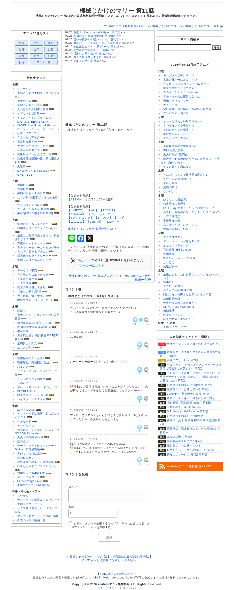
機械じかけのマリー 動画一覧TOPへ (92, 228)
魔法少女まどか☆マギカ (178, 88)
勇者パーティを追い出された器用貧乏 (191, 398)
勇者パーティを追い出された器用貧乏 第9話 (101, 43)
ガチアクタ (170, 104)
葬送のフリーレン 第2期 (32, 395)
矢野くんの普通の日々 (177, 178)
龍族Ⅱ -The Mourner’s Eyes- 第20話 (96, 32)
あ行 (22, 43)
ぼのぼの (23, 441)
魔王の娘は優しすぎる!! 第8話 (92, 57)
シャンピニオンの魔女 (31, 378)
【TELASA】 (103, 218)
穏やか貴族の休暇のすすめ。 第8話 (95, 39)
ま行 (22, 55)
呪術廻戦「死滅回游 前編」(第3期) (189, 402)
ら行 (51, 55)
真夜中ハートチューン (31, 243)
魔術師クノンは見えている (34, 154)
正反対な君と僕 (27, 141)
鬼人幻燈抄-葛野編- (175, 154)
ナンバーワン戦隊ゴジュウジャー (38, 499)
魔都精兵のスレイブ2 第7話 (184, 441)
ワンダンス (170, 191)
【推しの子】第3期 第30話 (184, 407)
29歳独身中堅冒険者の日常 (34, 327)
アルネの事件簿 (27, 278)
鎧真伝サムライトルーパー (34, 255)
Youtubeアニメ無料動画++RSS (189, 466)
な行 (36, 49)
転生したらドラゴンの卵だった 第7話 (191, 450)
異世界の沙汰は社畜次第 (32, 274)
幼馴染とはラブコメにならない (37, 228)
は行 (51, 49)
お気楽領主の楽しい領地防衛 (35, 462)
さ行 (51, 43)
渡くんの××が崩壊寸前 (177, 290)
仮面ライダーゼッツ (30, 504)
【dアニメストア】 (80, 218)
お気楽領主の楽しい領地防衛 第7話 (189, 384)
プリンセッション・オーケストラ (38, 129)
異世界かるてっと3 (175, 133)
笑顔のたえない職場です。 (180, 129)
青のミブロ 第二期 (29, 453)
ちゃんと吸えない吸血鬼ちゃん (183, 121)
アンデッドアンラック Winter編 (37, 516)
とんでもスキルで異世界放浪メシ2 (185, 174)
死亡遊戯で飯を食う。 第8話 (91, 50)
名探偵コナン (25, 457)
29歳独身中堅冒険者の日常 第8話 (94, 36)
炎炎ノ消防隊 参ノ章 (30, 437)
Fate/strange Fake (29, 481)
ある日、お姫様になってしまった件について (191, 212)
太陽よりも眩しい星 (176, 229)
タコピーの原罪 (173, 286)
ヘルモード (24, 421)
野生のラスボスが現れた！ (180, 302)
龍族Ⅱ (21, 310)
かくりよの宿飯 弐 (175, 199)
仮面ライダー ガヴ (175, 327)
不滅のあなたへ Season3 (33, 484)
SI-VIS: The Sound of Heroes (37, 125)
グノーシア (24, 88)
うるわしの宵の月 (28, 137)
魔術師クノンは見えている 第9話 (188, 389)
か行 (36, 43)
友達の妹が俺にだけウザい (180, 79)
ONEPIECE (25, 174)
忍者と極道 (170, 183)
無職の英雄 (170, 187)
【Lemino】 (95, 221)
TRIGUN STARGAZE (31, 473)
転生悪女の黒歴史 (174, 203)
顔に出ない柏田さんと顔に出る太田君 (187, 294)
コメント (74, 486)
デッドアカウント (28, 477)
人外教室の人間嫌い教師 (32, 109)
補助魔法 (169, 310)
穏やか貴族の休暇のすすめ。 (35, 322)
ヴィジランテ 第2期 (29, 204)
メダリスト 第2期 (28, 113)
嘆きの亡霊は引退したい (178, 319)
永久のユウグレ (173, 237)
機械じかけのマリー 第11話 (86, 124)
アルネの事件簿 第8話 (87, 60)
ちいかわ (23, 495)
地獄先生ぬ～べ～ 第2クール (35, 300)
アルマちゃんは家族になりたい (183, 96)
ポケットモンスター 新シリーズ (37, 387)
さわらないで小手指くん (178, 125)
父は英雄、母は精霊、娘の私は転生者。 (188, 109)
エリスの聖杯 (25, 347)
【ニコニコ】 (76, 221)
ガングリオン (25, 425)
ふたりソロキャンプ (176, 245)
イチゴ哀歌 (24, 283)
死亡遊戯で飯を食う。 (31, 295)
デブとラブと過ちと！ (177, 138)
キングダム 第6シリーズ (178, 75)
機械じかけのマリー (176, 100)
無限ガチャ (170, 266)
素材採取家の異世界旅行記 (180, 146)
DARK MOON (26, 409)
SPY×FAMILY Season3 (178, 306)
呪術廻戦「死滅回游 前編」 (34, 362)
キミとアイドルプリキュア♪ (35, 117)
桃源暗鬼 (169, 253)
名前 (71, 506)
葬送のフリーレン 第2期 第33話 (187, 454)
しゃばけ (169, 262)
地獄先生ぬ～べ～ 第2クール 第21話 (96, 46)
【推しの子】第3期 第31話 (90, 53)
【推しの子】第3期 (29, 291)
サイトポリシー (107, 588)
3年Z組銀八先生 (173, 150)
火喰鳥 (21, 166)
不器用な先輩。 (173, 220)
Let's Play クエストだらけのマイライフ (188, 208)
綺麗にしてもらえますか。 (34, 223)
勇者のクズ (24, 100)
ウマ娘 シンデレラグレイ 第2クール (186, 83)
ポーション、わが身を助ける (181, 241)
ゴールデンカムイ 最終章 (33, 209)
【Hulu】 (92, 210)
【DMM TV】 (113, 221)
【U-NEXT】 (76, 210)
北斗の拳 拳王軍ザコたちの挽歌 (37, 197)
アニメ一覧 (43, 62)
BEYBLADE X (26, 391)
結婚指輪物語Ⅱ (173, 298)
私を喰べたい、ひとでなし (180, 224)
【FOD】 (119, 218)
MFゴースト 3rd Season (33, 170)
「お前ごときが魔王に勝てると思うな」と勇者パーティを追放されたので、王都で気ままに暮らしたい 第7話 (190, 376)
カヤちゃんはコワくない (32, 145)
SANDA (168, 282)
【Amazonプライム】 (82, 214)
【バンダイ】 (107, 214)
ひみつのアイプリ (28, 133)
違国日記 (23, 184)
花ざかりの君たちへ (30, 150)
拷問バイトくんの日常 (31, 193)
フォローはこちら (92, 265)
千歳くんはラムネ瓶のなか (34, 259)
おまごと (23, 366)
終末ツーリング (173, 314)
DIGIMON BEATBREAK (33, 121)
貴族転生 (23, 189)
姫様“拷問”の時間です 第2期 (35, 213)
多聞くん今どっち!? (29, 105)
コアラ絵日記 (171, 216)
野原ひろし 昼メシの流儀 (179, 258)
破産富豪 (23, 331)
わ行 (22, 62)
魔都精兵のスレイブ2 (30, 358)
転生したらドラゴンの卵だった (37, 466)
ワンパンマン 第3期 (175, 113)
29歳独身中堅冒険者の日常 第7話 (188, 393)
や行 (36, 55)
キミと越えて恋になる (177, 166)
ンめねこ (23, 383)
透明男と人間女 (27, 343)
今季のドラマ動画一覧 (31, 520)
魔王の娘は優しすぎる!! (32, 287)
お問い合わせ (128, 588)
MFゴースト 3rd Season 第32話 (188, 411)
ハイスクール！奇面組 (31, 399)
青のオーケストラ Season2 (181, 92)
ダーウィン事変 (27, 270)
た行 (22, 49)
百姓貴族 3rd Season (177, 249)
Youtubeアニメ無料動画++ (117, 573)
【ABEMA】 (75, 199)
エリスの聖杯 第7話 (179, 436)
